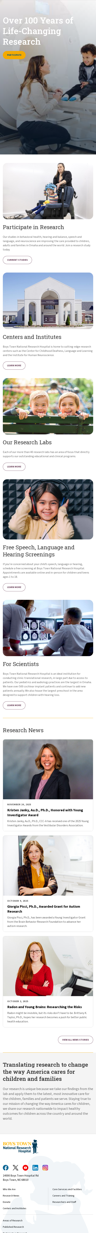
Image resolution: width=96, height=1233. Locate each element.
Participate (14, 55)
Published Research (13, 1227)
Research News (11, 1196)
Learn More (14, 365)
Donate (6, 1202)
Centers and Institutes (14, 1208)
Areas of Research (12, 1220)
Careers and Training (63, 1196)
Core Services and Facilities (67, 1189)
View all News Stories (75, 1040)
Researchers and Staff (64, 1202)
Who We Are (9, 1189)
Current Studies (17, 260)
